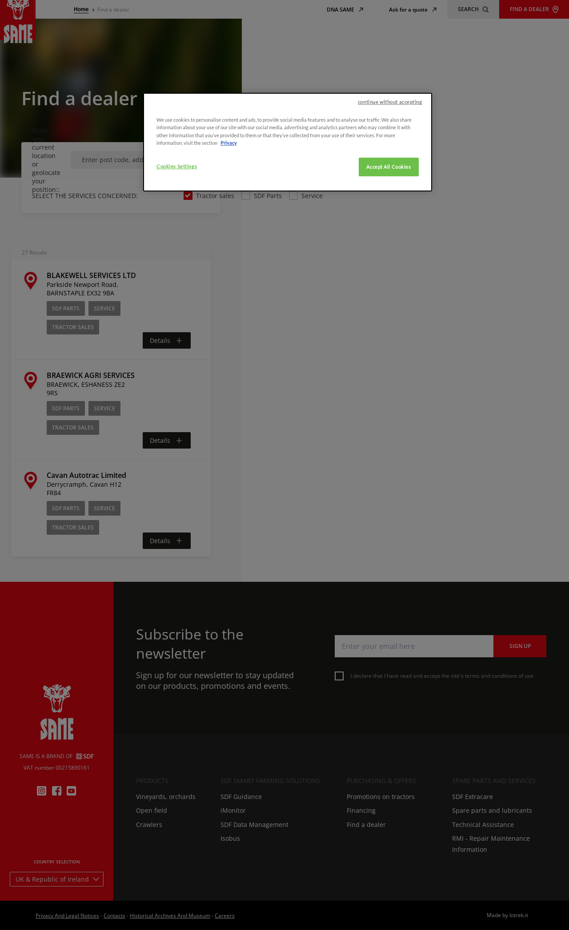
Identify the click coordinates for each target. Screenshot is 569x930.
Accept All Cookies (388, 405)
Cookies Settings (176, 404)
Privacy (228, 381)
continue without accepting (390, 340)
